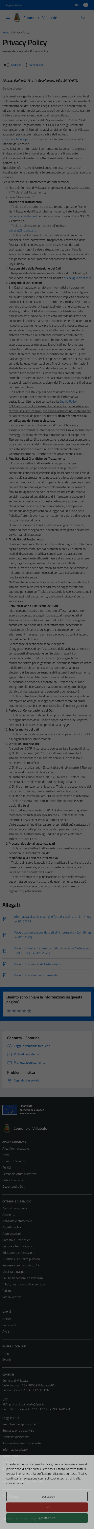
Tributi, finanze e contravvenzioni (23, 1284)
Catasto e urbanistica (16, 1239)
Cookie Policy (11, 1455)
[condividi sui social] (11, 65)
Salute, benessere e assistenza (22, 1278)
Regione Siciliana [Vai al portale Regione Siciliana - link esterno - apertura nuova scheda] (14, 5)
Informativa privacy (15, 1449)
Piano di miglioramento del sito (22, 1481)
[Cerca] (83, 17)
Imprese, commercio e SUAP (20, 1265)
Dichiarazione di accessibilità (20, 1468)
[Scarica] (47, 919)
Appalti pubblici (12, 1227)
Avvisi (6, 1331)
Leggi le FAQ (10, 1417)
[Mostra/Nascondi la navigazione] (8, 17)
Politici (6, 1167)
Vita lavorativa (11, 1297)
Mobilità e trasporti (14, 1271)
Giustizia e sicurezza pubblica (21, 1259)
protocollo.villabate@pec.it (26, 1404)
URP (5, 1399)
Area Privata (10, 1496)
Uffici (5, 1154)
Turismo (7, 1290)
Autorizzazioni (11, 1233)
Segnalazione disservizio (18, 1430)
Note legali (9, 1462)
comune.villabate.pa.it (16, 139)
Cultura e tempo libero (17, 1246)
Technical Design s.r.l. (29, 1518)
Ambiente (8, 1214)
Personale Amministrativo (19, 1173)
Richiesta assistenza (15, 1436)
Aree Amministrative (16, 1148)
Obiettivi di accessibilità (17, 1474)
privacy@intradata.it (22, 230)
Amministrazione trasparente (21, 1443)
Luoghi (6, 1353)
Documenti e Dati (13, 1186)
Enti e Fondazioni (13, 1180)
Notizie (7, 1318)
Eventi (6, 1359)
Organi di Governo (14, 1161)
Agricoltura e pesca (14, 1208)
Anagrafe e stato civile (17, 1220)
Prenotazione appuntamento (21, 1424)
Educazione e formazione (18, 1252)
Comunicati (9, 1325)
